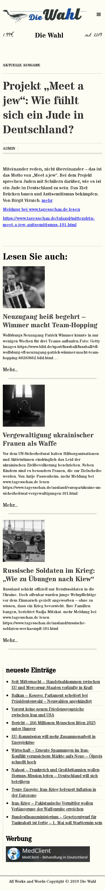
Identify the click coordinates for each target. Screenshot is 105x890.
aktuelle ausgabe (21, 65)
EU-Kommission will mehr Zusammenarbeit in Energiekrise (53, 740)
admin (9, 148)
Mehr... (10, 369)
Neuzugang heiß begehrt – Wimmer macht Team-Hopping (50, 321)
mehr (47, 200)
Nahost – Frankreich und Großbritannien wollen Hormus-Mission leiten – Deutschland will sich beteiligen (55, 776)
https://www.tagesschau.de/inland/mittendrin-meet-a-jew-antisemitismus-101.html (49, 221)
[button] (99, 14)
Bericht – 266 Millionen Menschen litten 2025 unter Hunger (53, 726)
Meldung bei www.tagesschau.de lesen (41, 209)
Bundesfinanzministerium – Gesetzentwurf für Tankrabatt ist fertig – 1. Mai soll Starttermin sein (56, 820)
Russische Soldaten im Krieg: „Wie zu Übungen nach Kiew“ (49, 575)
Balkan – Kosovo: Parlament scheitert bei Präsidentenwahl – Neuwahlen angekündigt (51, 698)
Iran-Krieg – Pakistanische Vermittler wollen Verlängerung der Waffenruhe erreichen (52, 806)
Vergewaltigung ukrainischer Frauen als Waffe (48, 439)
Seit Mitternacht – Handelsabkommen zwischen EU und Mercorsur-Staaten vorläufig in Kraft (55, 685)
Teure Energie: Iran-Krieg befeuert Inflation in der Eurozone (53, 792)
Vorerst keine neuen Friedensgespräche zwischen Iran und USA (47, 712)
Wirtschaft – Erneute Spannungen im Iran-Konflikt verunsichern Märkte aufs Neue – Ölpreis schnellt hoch (56, 756)
